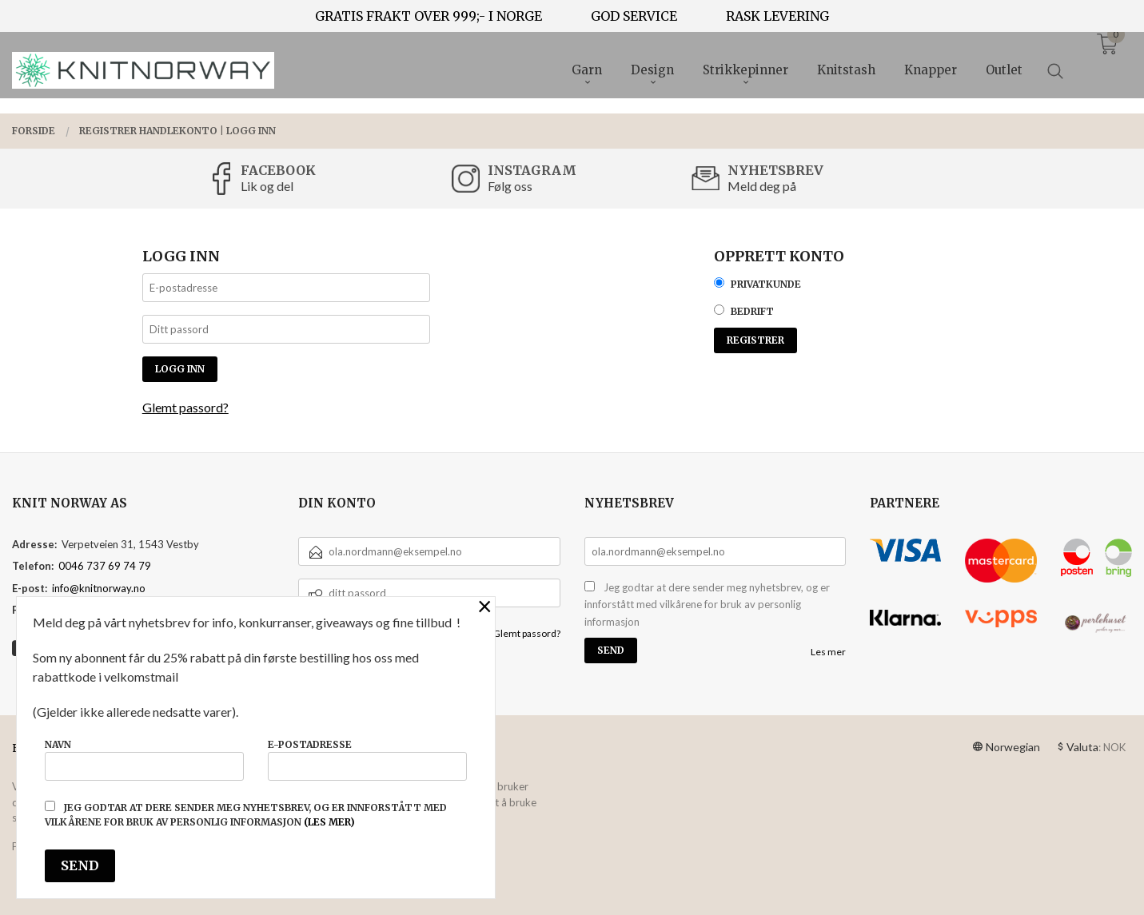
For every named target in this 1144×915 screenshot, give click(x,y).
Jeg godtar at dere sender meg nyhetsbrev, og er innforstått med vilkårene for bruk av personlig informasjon (707, 604)
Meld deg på (761, 185)
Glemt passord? (185, 407)
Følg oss (510, 185)
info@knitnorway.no (98, 588)
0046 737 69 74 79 (104, 565)
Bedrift (752, 311)
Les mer (828, 652)
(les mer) (329, 822)
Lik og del (267, 185)
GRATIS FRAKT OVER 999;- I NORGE (428, 16)
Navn (144, 759)
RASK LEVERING (777, 16)
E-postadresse (367, 759)
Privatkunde (766, 284)
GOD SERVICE (634, 16)
